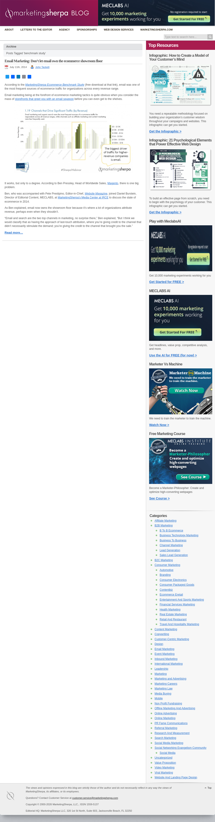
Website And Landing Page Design (176, 777)
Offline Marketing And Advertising (175, 708)
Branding (165, 574)
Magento (113, 183)
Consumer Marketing (167, 565)
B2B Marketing (164, 525)
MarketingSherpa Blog (49, 13)
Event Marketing (165, 653)
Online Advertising (166, 713)
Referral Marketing (166, 728)
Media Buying (163, 693)
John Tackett (42, 67)
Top (209, 787)
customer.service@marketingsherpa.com (95, 798)
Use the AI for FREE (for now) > (173, 355)
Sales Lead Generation (174, 555)
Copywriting (162, 634)
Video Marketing (165, 767)
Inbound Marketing (166, 659)
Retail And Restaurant (173, 619)
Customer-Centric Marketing (172, 639)
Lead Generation (170, 550)
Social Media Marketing (169, 743)
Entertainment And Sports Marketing (182, 599)
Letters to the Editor (36, 29)
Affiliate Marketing (165, 520)
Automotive (166, 570)
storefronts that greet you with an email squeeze (44, 99)
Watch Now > (159, 425)
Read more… (14, 232)
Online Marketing (165, 718)
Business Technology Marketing (179, 535)
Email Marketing (164, 649)
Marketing (161, 673)
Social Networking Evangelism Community (180, 747)
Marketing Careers (166, 683)
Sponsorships (87, 29)
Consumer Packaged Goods (177, 584)
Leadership (161, 668)
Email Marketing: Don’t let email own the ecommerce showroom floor (54, 61)
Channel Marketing (171, 545)
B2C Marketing (164, 560)
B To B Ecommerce (171, 530)
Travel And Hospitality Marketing (179, 624)
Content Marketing (166, 629)
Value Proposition (165, 762)
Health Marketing (170, 609)
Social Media (167, 752)
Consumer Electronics (173, 580)
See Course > (159, 498)
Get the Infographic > (165, 131)
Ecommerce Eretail (171, 594)
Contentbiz (166, 589)
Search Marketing (165, 738)
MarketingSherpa (15, 796)
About (9, 29)
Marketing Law (164, 688)
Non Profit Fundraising (168, 703)
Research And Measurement (172, 733)
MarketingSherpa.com (156, 29)
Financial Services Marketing (177, 604)
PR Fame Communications (171, 723)
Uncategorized (163, 757)
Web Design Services (118, 29)
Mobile (159, 698)
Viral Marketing (164, 772)
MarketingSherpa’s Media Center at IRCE (83, 197)
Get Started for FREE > (166, 282)
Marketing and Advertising (170, 678)
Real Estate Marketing (173, 614)
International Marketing (169, 663)
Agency (64, 29)
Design (159, 644)
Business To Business (173, 540)
